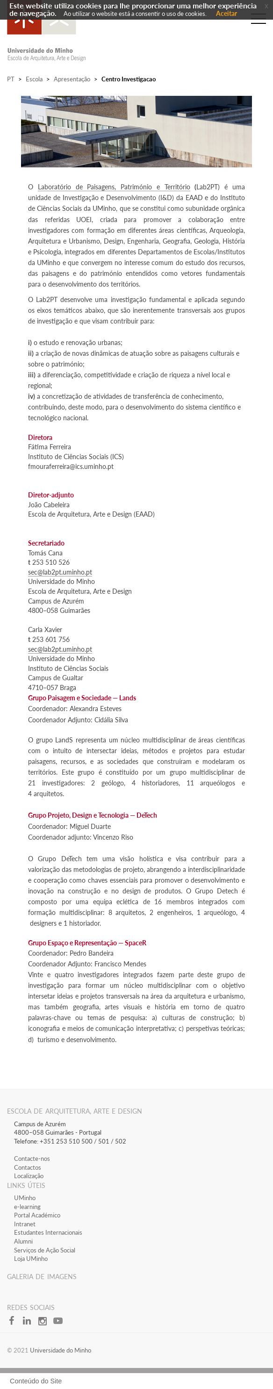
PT (10, 79)
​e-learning (27, 1206)
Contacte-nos (32, 1158)
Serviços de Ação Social (44, 1250)
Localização (28, 1176)
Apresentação (72, 79)
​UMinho (25, 1198)
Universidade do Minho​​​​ (60, 1350)
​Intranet (25, 1224)
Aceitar (226, 13)
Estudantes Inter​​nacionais (48, 1232)
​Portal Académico (37, 1215)
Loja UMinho (31, 1258)
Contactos (27, 1167)
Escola (34, 79)
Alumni (23, 1241)
